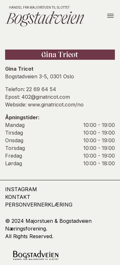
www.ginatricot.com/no (56, 104)
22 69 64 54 (41, 89)
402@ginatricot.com (45, 97)
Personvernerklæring (38, 204)
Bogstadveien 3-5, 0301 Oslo (39, 76)
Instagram (21, 189)
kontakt (17, 197)
